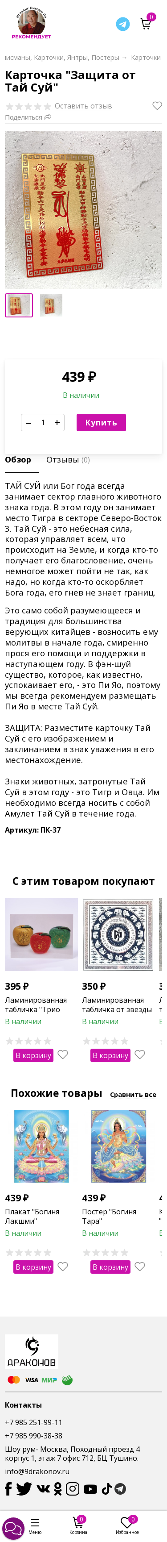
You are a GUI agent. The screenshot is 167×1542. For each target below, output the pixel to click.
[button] (13, 1528)
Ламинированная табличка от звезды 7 (117, 1009)
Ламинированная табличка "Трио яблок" (36, 1009)
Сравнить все (133, 1094)
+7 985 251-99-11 (33, 1422)
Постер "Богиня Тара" (109, 1216)
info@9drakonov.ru (37, 1471)
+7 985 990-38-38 (33, 1436)
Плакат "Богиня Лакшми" (32, 1216)
